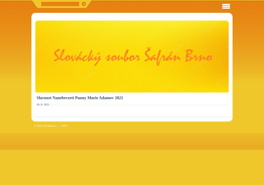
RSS (64, 125)
